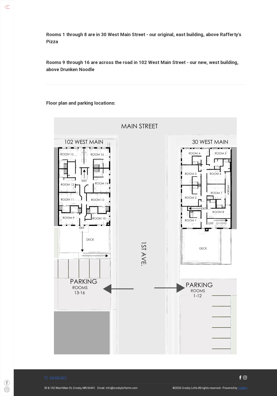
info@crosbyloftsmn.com (122, 388)
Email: (101, 388)
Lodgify (242, 388)
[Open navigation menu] (7, 7)
